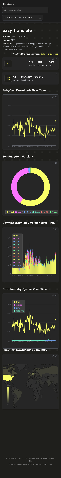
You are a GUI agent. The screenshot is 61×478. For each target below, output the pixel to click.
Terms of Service (36, 464)
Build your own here (49, 54)
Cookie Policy (47, 464)
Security (26, 464)
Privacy (19, 464)
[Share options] (53, 59)
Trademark (12, 464)
